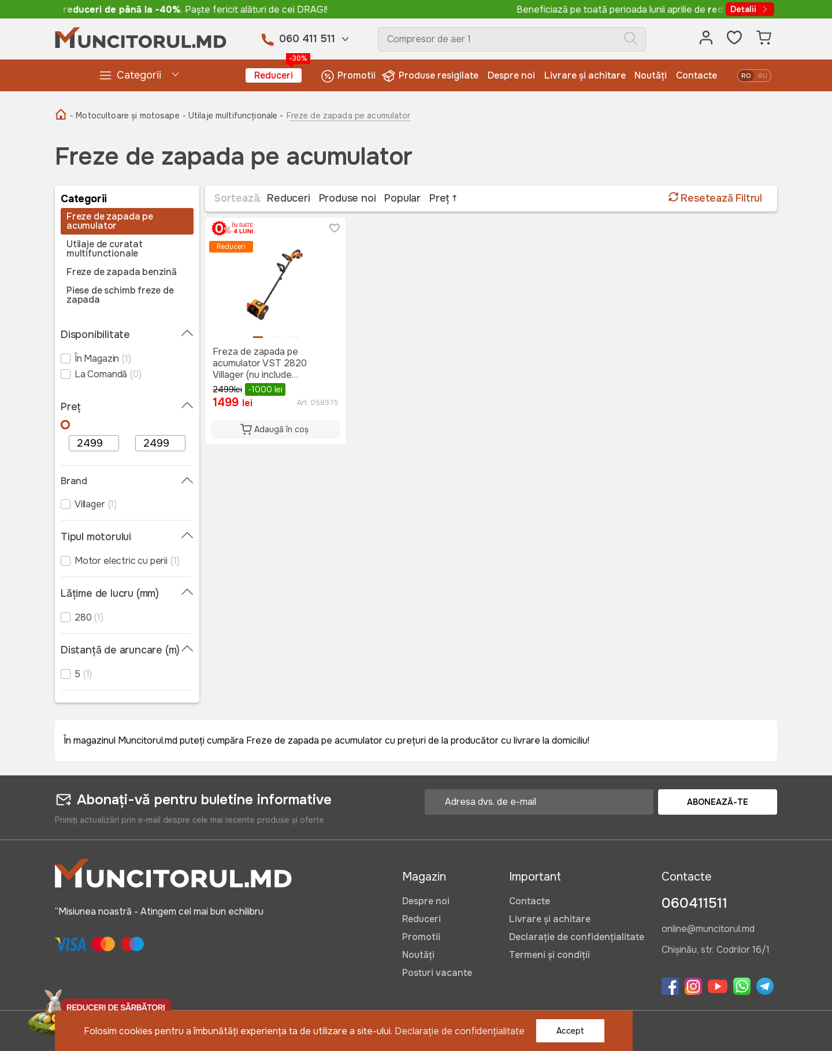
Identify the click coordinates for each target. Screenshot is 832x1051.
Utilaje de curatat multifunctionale (104, 249)
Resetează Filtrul (715, 198)
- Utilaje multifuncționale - (233, 115)
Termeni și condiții (549, 955)
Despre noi (511, 75)
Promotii (348, 76)
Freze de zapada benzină (121, 272)
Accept (570, 1031)
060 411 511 (307, 38)
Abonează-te (717, 802)
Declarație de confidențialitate (576, 937)
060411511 (694, 903)
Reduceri (278, 74)
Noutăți (650, 75)
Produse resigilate (431, 76)
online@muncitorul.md (708, 929)
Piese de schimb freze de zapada (120, 295)
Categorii (129, 75)
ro (746, 76)
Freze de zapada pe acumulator (109, 221)
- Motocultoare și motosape (125, 115)
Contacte (696, 75)
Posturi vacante (437, 973)
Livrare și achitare (585, 75)
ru (762, 76)
